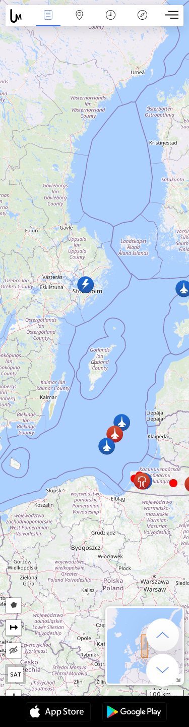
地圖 (80, 16)
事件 (48, 16)
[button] (173, 483)
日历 (110, 16)
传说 (142, 16)
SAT (16, 674)
